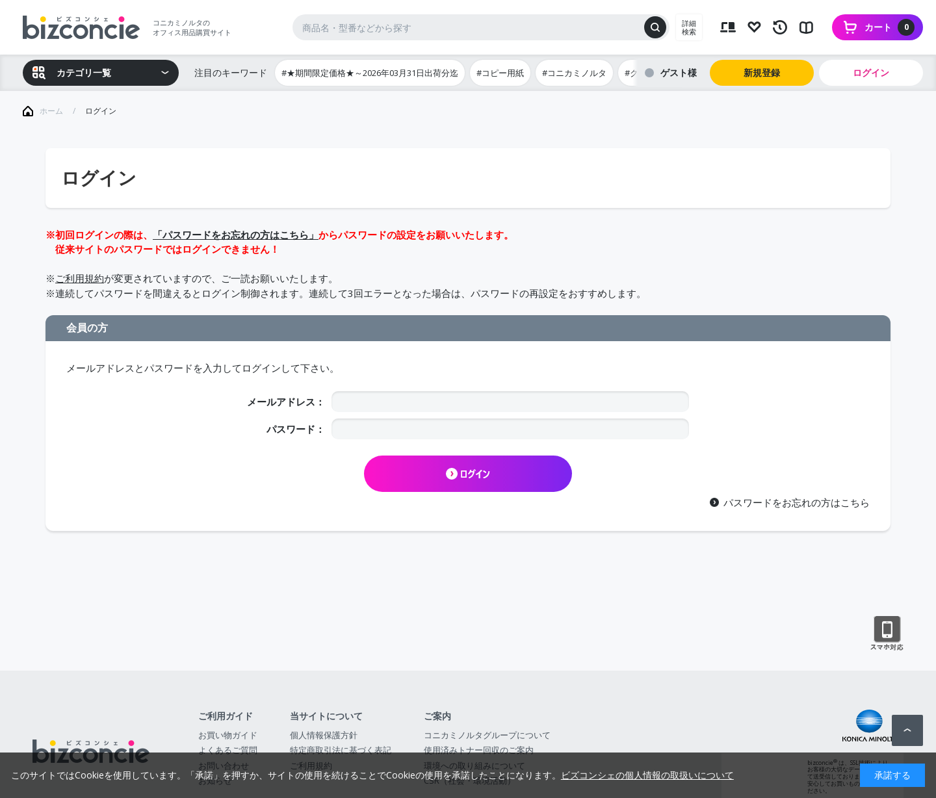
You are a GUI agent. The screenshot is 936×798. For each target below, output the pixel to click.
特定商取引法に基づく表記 (340, 750)
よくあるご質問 (227, 750)
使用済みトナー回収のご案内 (479, 750)
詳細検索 (689, 27)
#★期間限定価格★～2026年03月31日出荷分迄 (369, 73)
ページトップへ (907, 730)
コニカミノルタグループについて (487, 735)
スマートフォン (887, 633)
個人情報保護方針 (324, 735)
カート (889, 27)
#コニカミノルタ (574, 73)
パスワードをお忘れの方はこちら (796, 502)
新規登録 (762, 72)
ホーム (51, 110)
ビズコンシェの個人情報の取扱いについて (647, 775)
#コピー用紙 (500, 73)
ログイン (871, 72)
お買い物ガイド (227, 735)
